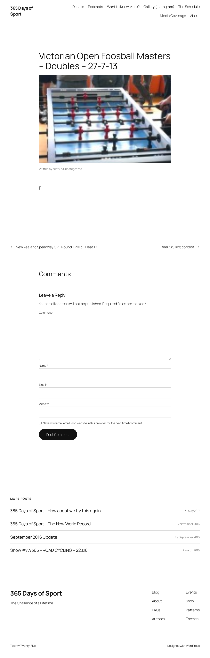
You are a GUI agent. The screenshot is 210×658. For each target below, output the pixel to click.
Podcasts (95, 6)
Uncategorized (72, 169)
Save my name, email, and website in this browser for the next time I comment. (92, 423)
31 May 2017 (192, 511)
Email (43, 385)
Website (44, 404)
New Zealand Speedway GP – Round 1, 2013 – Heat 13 (56, 246)
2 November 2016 (189, 524)
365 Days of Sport (36, 593)
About (195, 15)
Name (43, 365)
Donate (78, 6)
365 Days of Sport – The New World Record (50, 523)
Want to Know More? (123, 6)
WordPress (193, 646)
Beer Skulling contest (177, 246)
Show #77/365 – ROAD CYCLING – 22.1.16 (49, 550)
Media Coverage (173, 15)
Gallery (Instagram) (159, 6)
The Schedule (189, 6)
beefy (56, 169)
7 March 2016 (191, 550)
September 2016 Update (33, 537)
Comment (46, 312)
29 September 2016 (187, 537)
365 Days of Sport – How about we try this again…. (57, 510)
